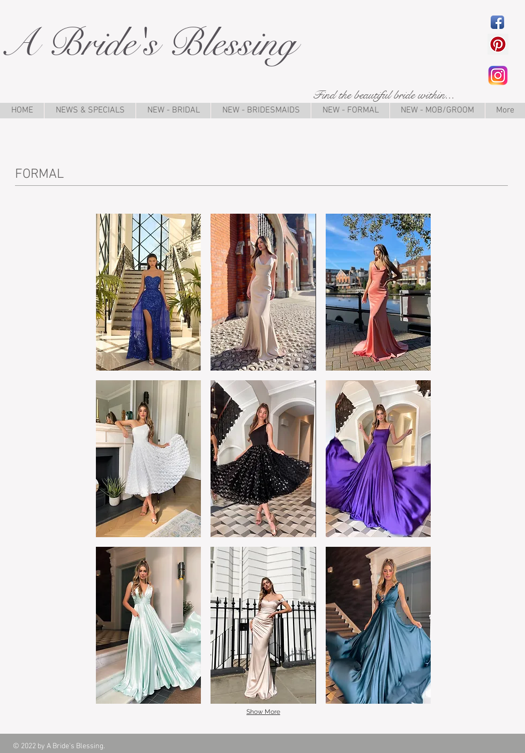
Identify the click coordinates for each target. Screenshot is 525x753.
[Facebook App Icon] (497, 22)
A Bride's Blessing (148, 43)
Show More (263, 712)
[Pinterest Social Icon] (498, 44)
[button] (148, 292)
